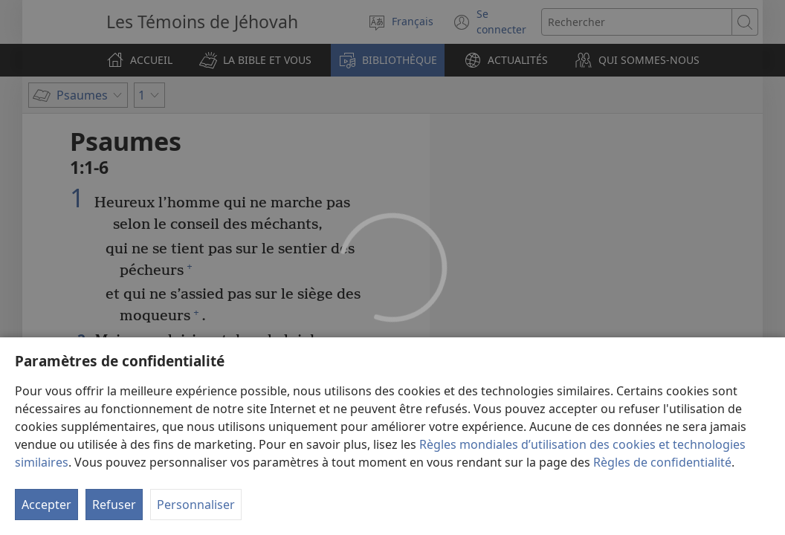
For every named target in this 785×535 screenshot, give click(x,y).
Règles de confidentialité (662, 462)
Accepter (46, 504)
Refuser (114, 504)
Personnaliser (196, 504)
